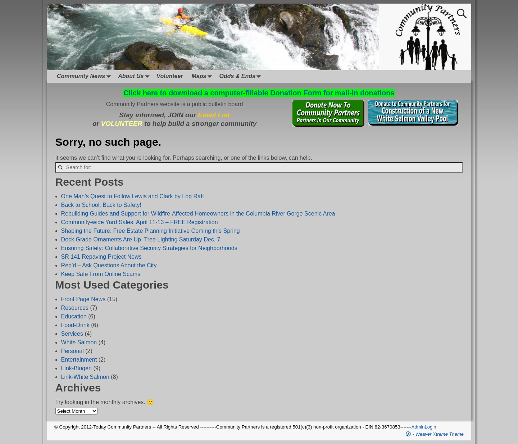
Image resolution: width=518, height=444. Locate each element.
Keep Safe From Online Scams (101, 274)
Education (74, 316)
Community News (85, 76)
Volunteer (169, 76)
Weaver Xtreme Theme (439, 434)
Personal (72, 351)
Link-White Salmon (85, 377)
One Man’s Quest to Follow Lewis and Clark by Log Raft (132, 196)
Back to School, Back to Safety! (101, 205)
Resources (74, 308)
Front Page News (83, 299)
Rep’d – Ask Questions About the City (109, 265)
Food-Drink (75, 325)
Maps (203, 76)
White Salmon (79, 342)
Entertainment (79, 360)
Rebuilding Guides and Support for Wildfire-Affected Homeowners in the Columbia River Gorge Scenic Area (198, 213)
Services (72, 334)
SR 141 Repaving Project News (101, 257)
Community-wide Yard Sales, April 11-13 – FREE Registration (139, 222)
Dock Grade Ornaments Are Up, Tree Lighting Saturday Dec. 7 (141, 239)
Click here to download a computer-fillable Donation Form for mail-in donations (258, 93)
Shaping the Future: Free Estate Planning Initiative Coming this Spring (150, 231)
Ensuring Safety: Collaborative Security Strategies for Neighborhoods (149, 248)
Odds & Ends (241, 76)
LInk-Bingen (76, 368)
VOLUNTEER (121, 123)
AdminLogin (424, 427)
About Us (135, 76)
